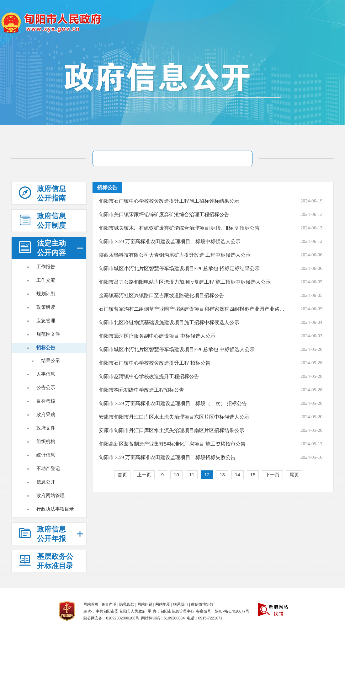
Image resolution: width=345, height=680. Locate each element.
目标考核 (45, 401)
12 (207, 474)
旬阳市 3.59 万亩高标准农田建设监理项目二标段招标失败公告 (167, 457)
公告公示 (45, 387)
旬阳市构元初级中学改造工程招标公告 (141, 390)
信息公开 (45, 482)
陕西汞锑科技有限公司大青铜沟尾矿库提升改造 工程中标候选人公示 (175, 255)
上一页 (144, 474)
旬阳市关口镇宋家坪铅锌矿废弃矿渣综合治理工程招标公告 (164, 214)
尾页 (294, 474)
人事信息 (45, 374)
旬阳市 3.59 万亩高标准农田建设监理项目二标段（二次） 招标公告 (173, 403)
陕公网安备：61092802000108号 (111, 618)
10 (176, 474)
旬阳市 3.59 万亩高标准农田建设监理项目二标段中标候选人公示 (170, 241)
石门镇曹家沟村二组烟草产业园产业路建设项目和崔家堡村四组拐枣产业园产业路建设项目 (192, 309)
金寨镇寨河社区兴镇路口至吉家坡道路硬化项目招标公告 (161, 295)
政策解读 (45, 307)
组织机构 (45, 441)
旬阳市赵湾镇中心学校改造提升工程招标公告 (149, 376)
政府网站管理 (50, 495)
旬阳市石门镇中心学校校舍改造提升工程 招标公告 (154, 363)
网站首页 (90, 604)
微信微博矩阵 (202, 604)
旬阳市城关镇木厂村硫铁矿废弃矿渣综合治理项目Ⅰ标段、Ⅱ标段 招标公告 (179, 228)
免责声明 (108, 604)
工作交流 (45, 280)
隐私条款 (126, 604)
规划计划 (45, 293)
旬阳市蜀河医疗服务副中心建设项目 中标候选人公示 (157, 336)
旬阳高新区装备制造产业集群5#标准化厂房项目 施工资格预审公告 (172, 444)
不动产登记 (48, 468)
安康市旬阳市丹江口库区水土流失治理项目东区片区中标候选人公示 (174, 417)
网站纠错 (144, 604)
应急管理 (45, 320)
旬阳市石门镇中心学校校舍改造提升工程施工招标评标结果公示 (169, 201)
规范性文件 (48, 334)
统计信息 (45, 455)
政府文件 (45, 428)
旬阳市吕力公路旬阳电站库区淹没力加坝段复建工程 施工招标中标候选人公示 (185, 282)
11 (191, 474)
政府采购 (45, 414)
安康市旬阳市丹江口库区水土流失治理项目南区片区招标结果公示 (171, 430)
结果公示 (50, 360)
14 (237, 474)
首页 (122, 474)
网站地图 (162, 604)
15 (253, 474)
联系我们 (180, 604)
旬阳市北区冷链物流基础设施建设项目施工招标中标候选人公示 (169, 322)
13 (222, 474)
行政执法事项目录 (55, 508)
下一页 (272, 474)
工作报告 (45, 266)
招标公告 (45, 347)
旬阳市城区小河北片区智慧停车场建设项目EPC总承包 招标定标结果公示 (179, 268)
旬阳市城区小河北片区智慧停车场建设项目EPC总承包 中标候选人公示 (177, 349)
